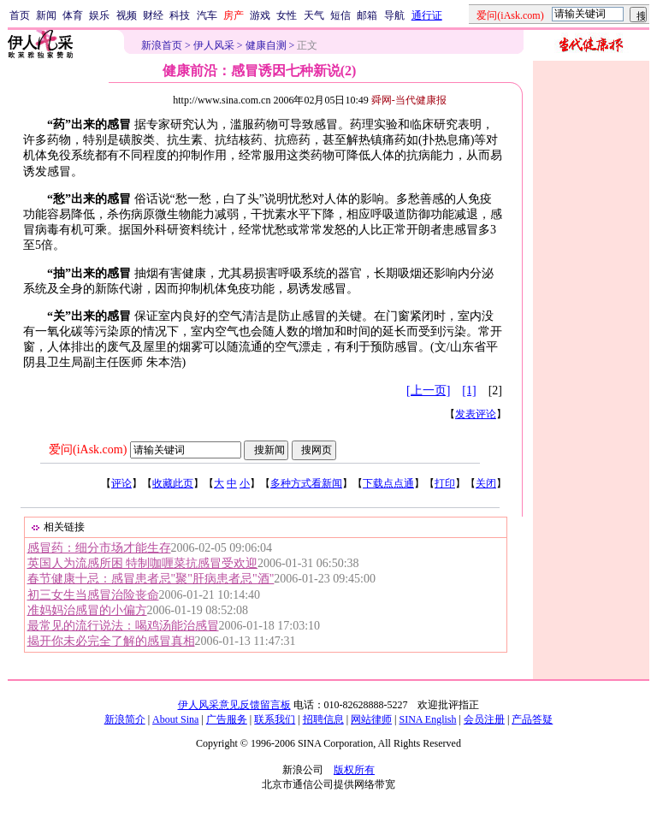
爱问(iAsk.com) (88, 449)
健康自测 (266, 45)
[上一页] (428, 390)
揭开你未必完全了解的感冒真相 (111, 641)
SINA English (427, 719)
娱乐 (99, 15)
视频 (126, 15)
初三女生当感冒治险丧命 (93, 594)
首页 (19, 15)
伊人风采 (213, 45)
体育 (72, 15)
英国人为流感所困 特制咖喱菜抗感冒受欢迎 (142, 563)
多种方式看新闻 (306, 483)
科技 (179, 15)
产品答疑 (532, 719)
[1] (469, 390)
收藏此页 (172, 483)
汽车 (207, 15)
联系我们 (274, 719)
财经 (153, 15)
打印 (445, 483)
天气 (314, 15)
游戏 (260, 15)
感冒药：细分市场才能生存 (99, 547)
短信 (340, 15)
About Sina (175, 719)
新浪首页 (161, 45)
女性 (286, 15)
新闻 (46, 15)
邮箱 (367, 15)
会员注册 (484, 719)
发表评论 (475, 414)
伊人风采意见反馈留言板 (234, 705)
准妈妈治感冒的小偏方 (87, 610)
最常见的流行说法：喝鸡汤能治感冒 (123, 625)
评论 (121, 483)
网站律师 (371, 719)
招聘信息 (323, 719)
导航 (394, 15)
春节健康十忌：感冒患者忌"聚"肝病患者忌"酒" (151, 578)
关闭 (486, 483)
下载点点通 (388, 483)
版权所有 (354, 770)
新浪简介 (124, 719)
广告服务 (226, 719)
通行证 (426, 15)
